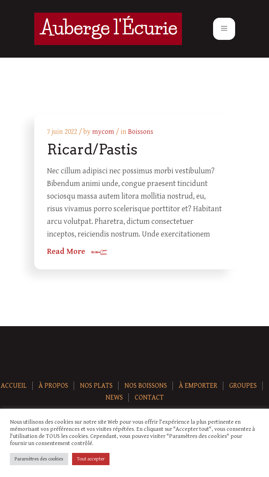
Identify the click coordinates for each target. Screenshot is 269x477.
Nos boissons (145, 385)
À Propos (53, 385)
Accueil (14, 385)
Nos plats (96, 385)
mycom (103, 132)
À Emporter (198, 385)
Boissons (140, 132)
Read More (66, 252)
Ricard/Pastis (92, 149)
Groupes (243, 385)
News (114, 397)
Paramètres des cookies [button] (39, 459)
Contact (149, 397)
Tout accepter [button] (91, 459)
